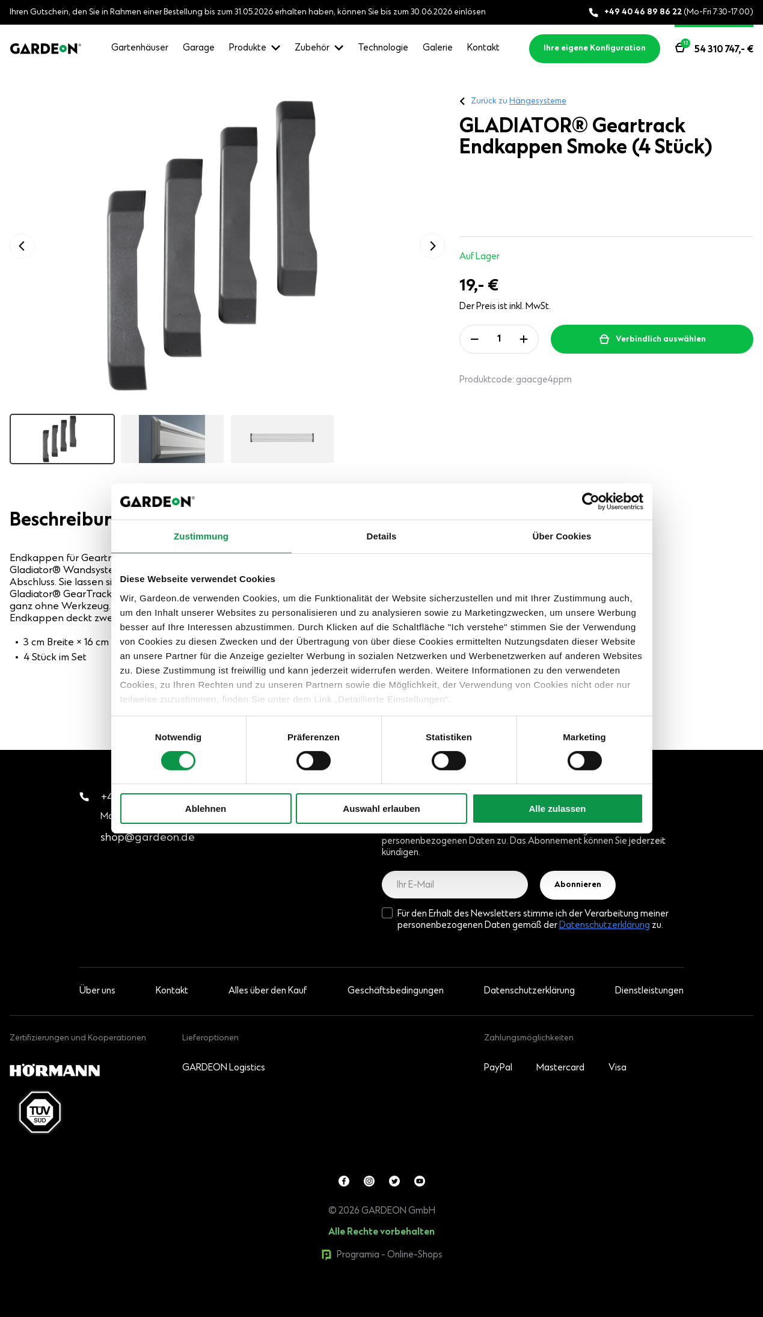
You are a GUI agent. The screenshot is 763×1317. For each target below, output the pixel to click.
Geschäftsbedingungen (396, 991)
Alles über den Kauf (267, 991)
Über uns (97, 991)
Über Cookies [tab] (562, 536)
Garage (199, 48)
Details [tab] (382, 536)
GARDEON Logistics (223, 1068)
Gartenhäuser (139, 48)
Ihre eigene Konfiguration (595, 49)
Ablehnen (205, 808)
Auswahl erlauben (381, 808)
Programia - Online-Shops (382, 1255)
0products (92, 1311)
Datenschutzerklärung (604, 925)
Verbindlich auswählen (661, 340)
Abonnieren (577, 885)
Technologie (383, 48)
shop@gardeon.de (147, 838)
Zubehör (312, 48)
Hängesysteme (537, 101)
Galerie (438, 48)
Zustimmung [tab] (201, 536)
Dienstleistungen (649, 991)
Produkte (247, 48)
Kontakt (483, 48)
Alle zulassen (557, 808)
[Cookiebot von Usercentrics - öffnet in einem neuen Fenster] (590, 502)
